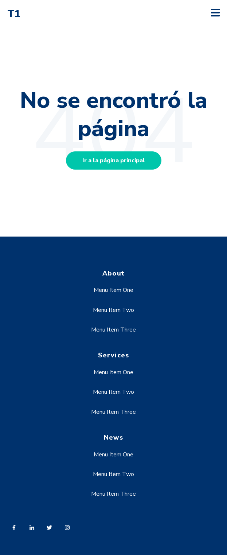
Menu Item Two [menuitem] (113, 310)
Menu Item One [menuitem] (113, 290)
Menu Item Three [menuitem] (113, 330)
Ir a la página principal (113, 160)
